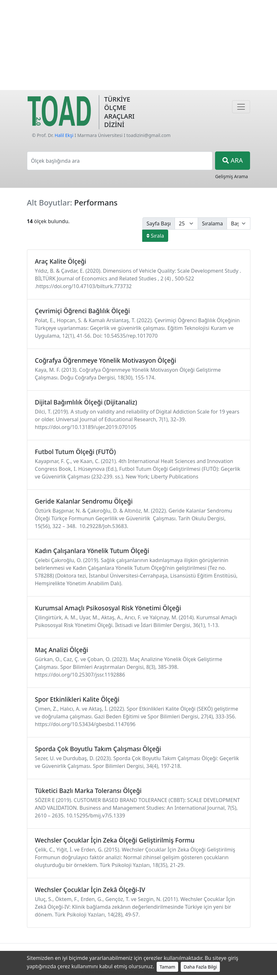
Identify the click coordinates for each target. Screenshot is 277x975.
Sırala (155, 235)
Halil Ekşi (64, 135)
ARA (232, 160)
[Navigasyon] (241, 106)
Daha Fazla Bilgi (200, 967)
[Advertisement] (138, 45)
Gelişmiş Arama (231, 176)
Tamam (167, 967)
